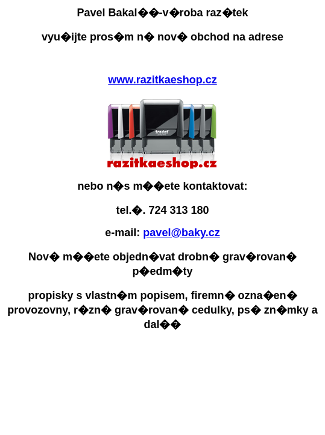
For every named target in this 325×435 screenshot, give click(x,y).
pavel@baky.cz (181, 233)
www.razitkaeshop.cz (162, 80)
